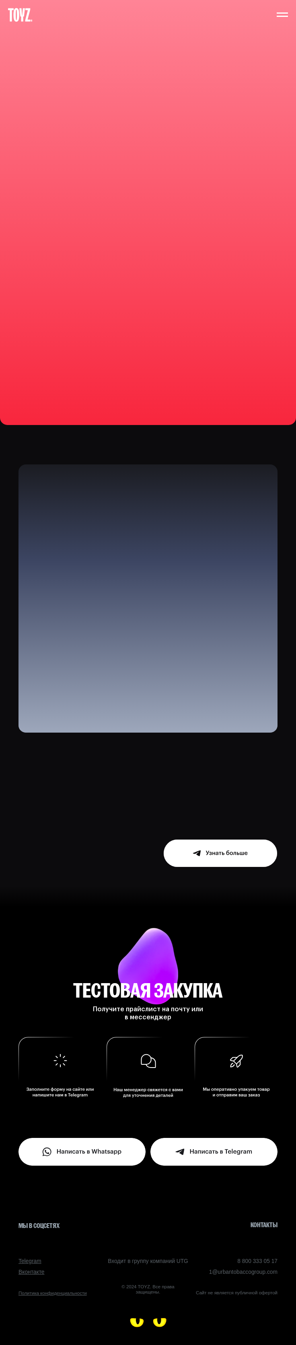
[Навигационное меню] (282, 14)
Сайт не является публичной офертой (237, 1292)
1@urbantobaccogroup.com (243, 1272)
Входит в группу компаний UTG (148, 1261)
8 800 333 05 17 (257, 1261)
